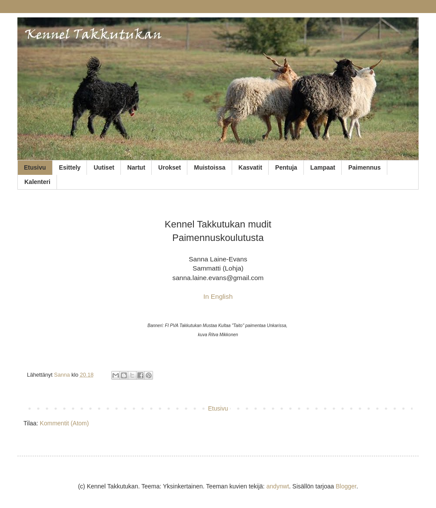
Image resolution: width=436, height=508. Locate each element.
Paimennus (364, 167)
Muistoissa (209, 167)
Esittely (70, 167)
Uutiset (103, 167)
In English (218, 296)
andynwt (277, 486)
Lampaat (323, 167)
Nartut (136, 167)
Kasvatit (250, 167)
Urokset (169, 167)
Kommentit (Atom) (64, 423)
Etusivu (35, 167)
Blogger (346, 486)
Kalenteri (37, 181)
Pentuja (286, 167)
